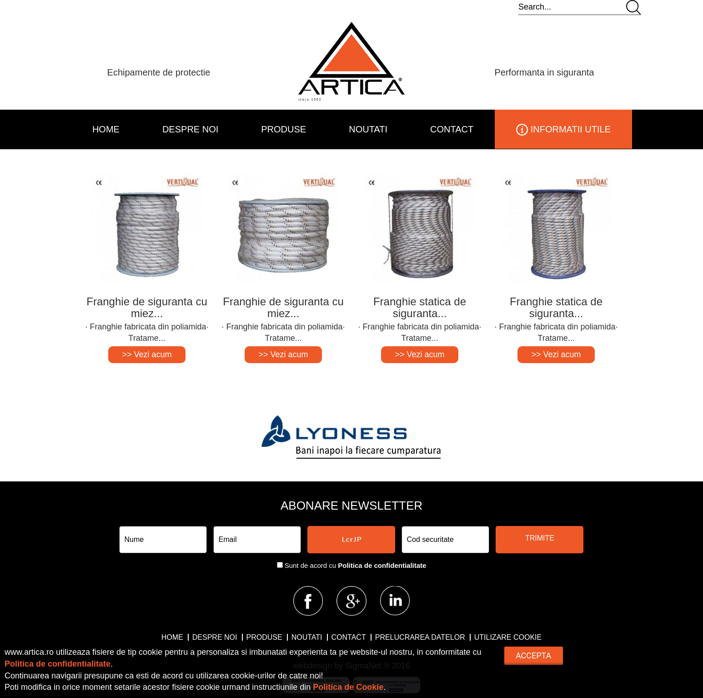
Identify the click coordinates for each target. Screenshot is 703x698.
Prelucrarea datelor (420, 637)
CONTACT (451, 129)
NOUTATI (368, 129)
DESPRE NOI (190, 129)
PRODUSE (283, 129)
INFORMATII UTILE (563, 130)
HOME (106, 129)
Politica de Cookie (348, 687)
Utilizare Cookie (508, 637)
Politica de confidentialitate (382, 565)
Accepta (533, 655)
